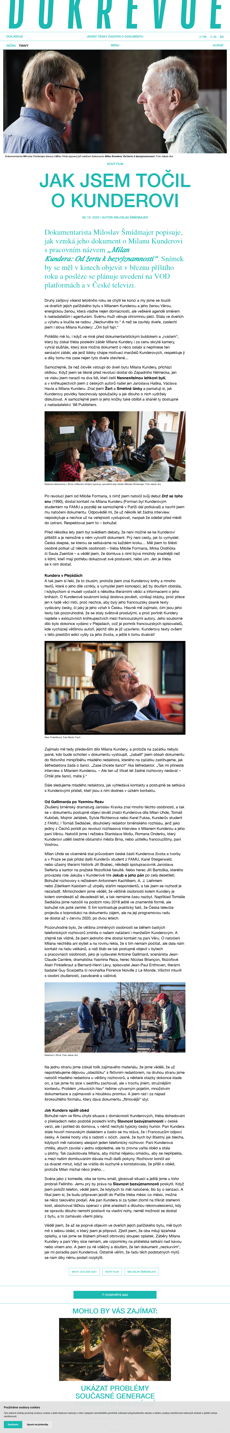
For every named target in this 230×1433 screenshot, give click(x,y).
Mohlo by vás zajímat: (115, 1311)
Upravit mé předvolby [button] (37, 1424)
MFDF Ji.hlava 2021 (84, 1271)
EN (222, 36)
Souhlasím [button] (13, 1424)
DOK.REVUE (14, 36)
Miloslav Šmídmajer (131, 217)
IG (214, 36)
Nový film (115, 164)
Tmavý (23, 45)
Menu (115, 45)
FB (204, 36)
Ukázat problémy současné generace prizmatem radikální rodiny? (115, 1400)
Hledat (218, 45)
